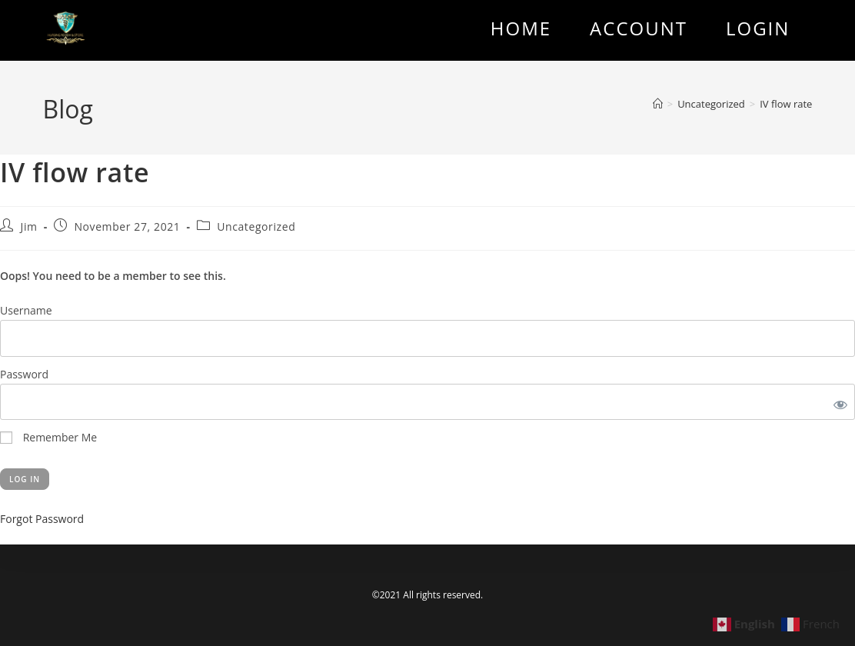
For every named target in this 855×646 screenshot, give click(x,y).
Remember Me (48, 437)
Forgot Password (42, 518)
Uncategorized (256, 226)
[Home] (658, 104)
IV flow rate (786, 104)
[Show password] (837, 402)
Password (24, 374)
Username (26, 310)
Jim (29, 226)
